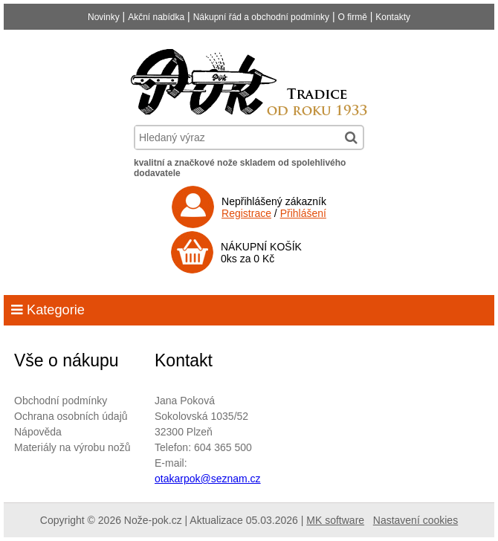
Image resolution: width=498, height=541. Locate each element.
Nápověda (38, 432)
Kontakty (392, 17)
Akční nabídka (156, 17)
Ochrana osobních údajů (71, 416)
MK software (335, 520)
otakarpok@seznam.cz (208, 479)
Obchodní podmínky (60, 400)
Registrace (246, 213)
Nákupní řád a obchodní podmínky (261, 17)
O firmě (352, 17)
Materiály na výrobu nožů (72, 447)
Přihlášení (303, 213)
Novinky (104, 17)
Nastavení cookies (415, 520)
